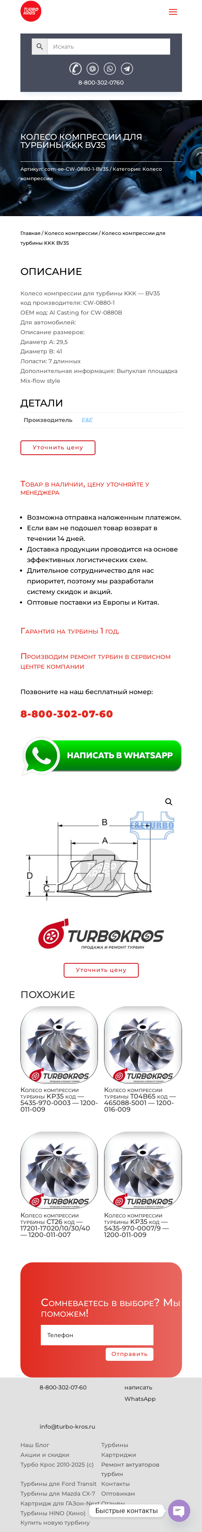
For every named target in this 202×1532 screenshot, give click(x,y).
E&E (87, 420)
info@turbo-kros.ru (67, 1426)
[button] (169, 802)
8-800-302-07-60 (66, 714)
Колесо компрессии (71, 233)
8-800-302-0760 (101, 82)
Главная (30, 233)
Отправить (129, 1354)
